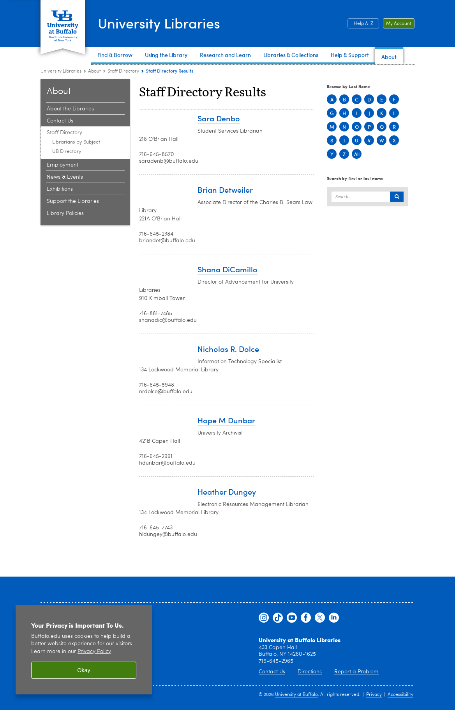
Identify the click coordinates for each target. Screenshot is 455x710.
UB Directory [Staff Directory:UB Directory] (66, 151)
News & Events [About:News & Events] (65, 177)
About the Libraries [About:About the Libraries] (70, 109)
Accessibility (400, 694)
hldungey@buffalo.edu (168, 534)
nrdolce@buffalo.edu (165, 391)
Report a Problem (356, 671)
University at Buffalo (296, 694)
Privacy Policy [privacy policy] (94, 652)
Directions (310, 671)
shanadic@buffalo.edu (168, 320)
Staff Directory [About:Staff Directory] (123, 71)
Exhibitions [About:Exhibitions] (60, 189)
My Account (398, 23)
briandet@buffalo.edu (167, 240)
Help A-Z (363, 23)
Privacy (374, 694)
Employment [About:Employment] (62, 165)
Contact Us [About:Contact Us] (60, 121)
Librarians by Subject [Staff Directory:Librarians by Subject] (76, 142)
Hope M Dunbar (226, 420)
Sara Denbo (219, 118)
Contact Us (272, 671)
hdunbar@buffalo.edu (167, 463)
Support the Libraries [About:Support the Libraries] (73, 201)
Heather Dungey (227, 491)
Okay (83, 670)
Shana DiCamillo (227, 269)
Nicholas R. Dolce (228, 348)
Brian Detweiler (225, 189)
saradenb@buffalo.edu (168, 161)
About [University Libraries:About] (94, 71)
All (357, 154)
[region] (84, 649)
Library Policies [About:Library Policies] (65, 213)
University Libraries (159, 22)
